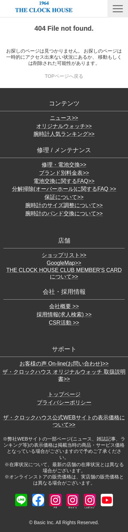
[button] (118, 8)
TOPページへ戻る (64, 76)
